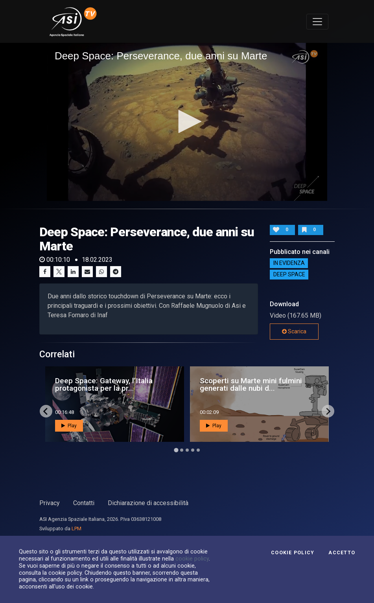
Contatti (83, 503)
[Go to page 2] (181, 450)
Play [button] (69, 425)
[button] (187, 121)
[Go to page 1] (176, 450)
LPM (76, 528)
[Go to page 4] (192, 450)
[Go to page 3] (187, 450)
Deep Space (289, 275)
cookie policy (192, 558)
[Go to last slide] (46, 411)
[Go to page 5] (198, 450)
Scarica (294, 331)
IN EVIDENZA (289, 263)
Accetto (341, 552)
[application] (187, 121)
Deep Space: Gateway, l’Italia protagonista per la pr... (104, 384)
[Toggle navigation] (317, 21)
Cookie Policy (292, 552)
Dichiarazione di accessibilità (148, 503)
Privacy (49, 503)
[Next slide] (328, 411)
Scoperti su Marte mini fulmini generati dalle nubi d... (251, 384)
